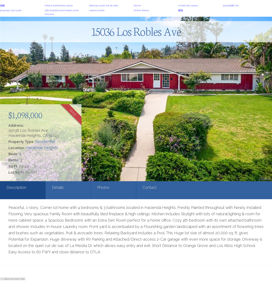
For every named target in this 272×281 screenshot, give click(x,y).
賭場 (180, 10)
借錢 (2, 5)
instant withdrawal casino (59, 5)
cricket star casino (188, 5)
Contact (149, 187)
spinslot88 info (231, 5)
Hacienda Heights (42, 147)
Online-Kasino (141, 10)
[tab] (22, 190)
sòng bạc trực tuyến (11, 10)
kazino (137, 5)
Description (16, 187)
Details (58, 187)
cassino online (97, 10)
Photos (103, 187)
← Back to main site (12, 278)
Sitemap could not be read (103, 5)
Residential (45, 141)
